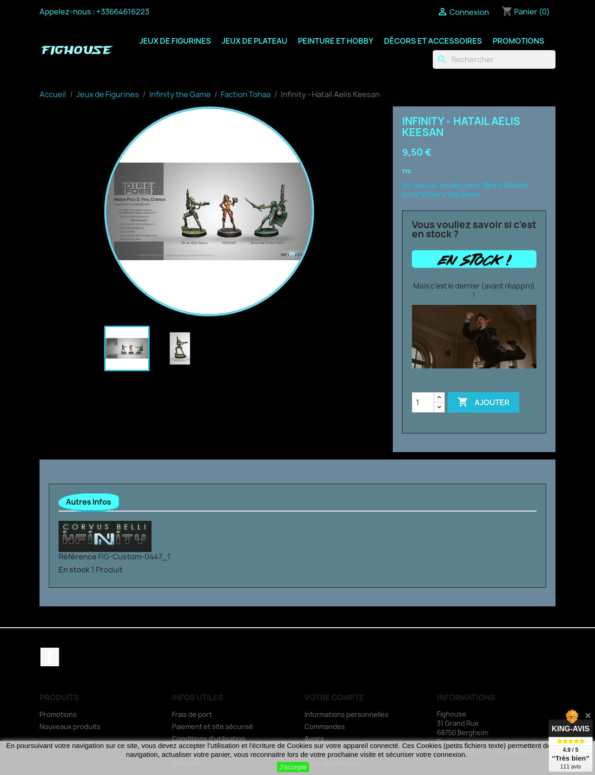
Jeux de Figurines (175, 41)
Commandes (324, 726)
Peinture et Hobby (335, 41)
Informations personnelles (346, 714)
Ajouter (483, 402)
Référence (78, 556)
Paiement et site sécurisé (212, 726)
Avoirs (314, 738)
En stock (74, 569)
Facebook (49, 657)
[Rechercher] (494, 59)
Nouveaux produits (70, 726)
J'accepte (293, 767)
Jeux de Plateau (254, 41)
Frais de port (192, 714)
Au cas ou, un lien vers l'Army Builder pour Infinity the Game (465, 189)
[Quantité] (423, 402)
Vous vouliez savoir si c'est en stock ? (474, 229)
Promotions (518, 41)
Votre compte (334, 697)
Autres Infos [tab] (88, 502)
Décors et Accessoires (433, 41)
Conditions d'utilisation (208, 738)
